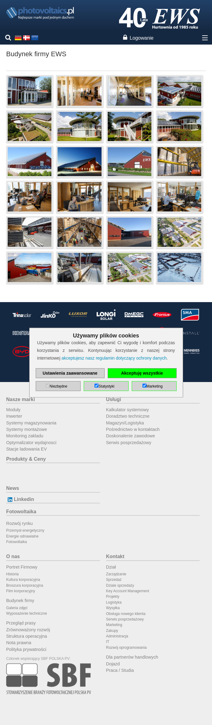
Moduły (13, 409)
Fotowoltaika (21, 511)
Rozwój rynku (19, 523)
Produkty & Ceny (26, 459)
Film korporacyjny (20, 591)
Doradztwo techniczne (128, 416)
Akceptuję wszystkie (142, 373)
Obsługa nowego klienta (126, 614)
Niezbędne (58, 386)
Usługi (113, 399)
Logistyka (114, 602)
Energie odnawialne (22, 536)
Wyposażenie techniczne (26, 613)
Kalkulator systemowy (127, 409)
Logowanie (142, 38)
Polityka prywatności (26, 649)
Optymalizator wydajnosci (31, 442)
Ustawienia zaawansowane (69, 373)
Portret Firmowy (22, 567)
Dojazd (113, 663)
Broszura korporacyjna (24, 585)
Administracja (117, 636)
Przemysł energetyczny (25, 530)
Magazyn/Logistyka (125, 422)
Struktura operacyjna (26, 636)
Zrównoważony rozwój (28, 629)
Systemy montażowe (26, 429)
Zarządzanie (116, 574)
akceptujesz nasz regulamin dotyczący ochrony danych (114, 358)
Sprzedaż (114, 579)
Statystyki (106, 386)
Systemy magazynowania (31, 422)
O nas (13, 556)
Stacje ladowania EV (26, 449)
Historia (12, 574)
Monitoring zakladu (24, 435)
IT (108, 642)
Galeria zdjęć (17, 608)
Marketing (114, 625)
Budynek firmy (20, 600)
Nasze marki (20, 399)
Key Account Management (127, 591)
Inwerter (14, 416)
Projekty (112, 596)
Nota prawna (18, 642)
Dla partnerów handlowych (132, 657)
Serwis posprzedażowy (128, 442)
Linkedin (20, 499)
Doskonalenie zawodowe (130, 435)
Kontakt (115, 556)
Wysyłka (113, 608)
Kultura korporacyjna (23, 579)
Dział (111, 567)
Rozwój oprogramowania (126, 647)
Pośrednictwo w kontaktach (133, 429)
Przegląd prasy (21, 623)
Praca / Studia (120, 670)
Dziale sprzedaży (120, 585)
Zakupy (112, 630)
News (12, 488)
